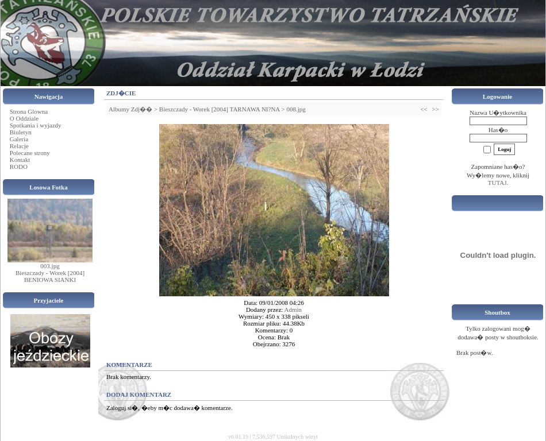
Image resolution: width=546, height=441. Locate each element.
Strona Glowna (29, 111)
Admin (293, 309)
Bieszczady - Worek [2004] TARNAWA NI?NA (219, 109)
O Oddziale (24, 118)
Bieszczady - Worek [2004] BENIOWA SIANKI (50, 276)
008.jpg (295, 109)
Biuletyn (21, 132)
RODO (19, 166)
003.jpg (49, 265)
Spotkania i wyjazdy (35, 125)
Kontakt (20, 159)
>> (435, 109)
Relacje (19, 145)
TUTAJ (497, 182)
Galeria (19, 139)
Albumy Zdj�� (130, 109)
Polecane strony (30, 152)
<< (423, 109)
